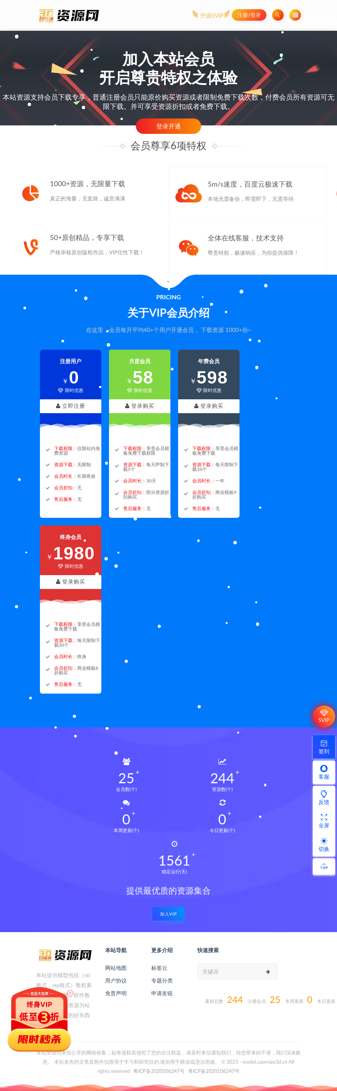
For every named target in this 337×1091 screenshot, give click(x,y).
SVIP (323, 716)
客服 (324, 772)
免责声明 (116, 993)
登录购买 (140, 406)
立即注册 (71, 406)
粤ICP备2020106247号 (159, 1071)
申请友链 (162, 993)
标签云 (159, 967)
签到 (324, 746)
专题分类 (162, 980)
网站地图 (116, 967)
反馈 (324, 797)
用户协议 (116, 980)
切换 (324, 844)
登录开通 (168, 126)
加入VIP (168, 913)
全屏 (324, 821)
